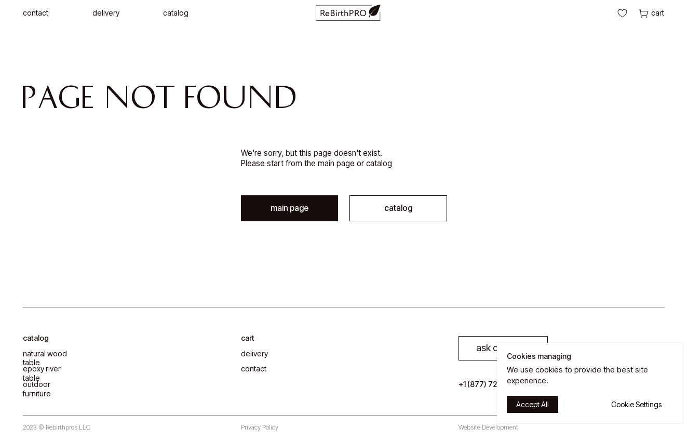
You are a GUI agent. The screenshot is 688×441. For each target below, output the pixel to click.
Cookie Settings (636, 404)
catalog (398, 208)
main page (336, 163)
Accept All (532, 404)
